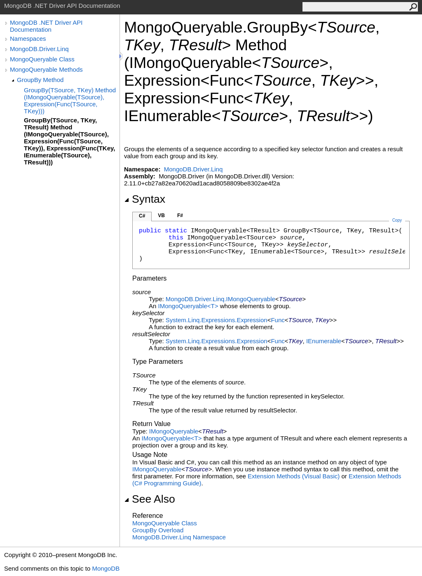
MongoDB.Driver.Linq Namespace (179, 537)
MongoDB (106, 568)
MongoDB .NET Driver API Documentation (46, 26)
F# (180, 215)
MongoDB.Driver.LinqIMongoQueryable (220, 298)
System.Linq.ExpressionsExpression (216, 319)
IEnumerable (323, 340)
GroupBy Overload (157, 530)
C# (142, 216)
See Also (149, 499)
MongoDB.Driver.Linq (39, 48)
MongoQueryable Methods (46, 69)
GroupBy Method (40, 79)
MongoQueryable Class (42, 59)
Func (277, 319)
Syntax (144, 199)
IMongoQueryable (173, 431)
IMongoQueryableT (189, 305)
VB (161, 215)
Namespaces (28, 38)
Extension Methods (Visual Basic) (294, 476)
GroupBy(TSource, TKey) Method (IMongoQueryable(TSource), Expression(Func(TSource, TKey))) (70, 101)
